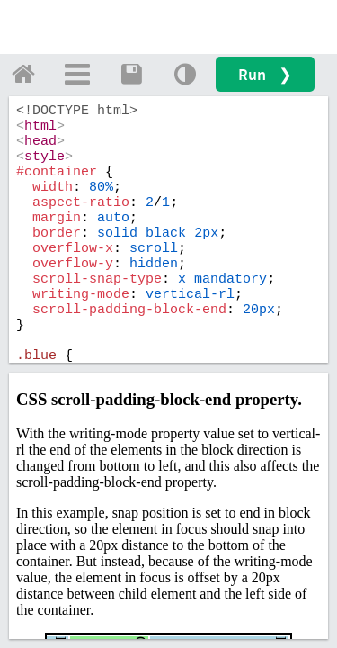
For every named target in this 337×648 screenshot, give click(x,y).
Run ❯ (265, 74)
